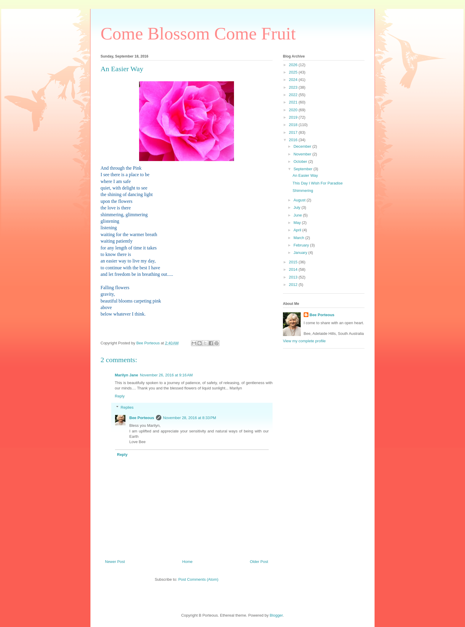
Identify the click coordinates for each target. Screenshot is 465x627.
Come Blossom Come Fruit (198, 33)
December (303, 146)
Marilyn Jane (126, 375)
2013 (294, 277)
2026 (294, 65)
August (300, 200)
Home (187, 561)
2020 (294, 110)
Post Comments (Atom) (198, 579)
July (298, 207)
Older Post (259, 561)
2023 (294, 87)
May (298, 222)
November (303, 154)
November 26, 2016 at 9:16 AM (166, 375)
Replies (127, 407)
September (303, 169)
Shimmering (302, 190)
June (298, 215)
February (302, 245)
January (301, 252)
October (301, 161)
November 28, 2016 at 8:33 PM (189, 418)
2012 (294, 284)
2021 (294, 102)
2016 (294, 140)
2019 (294, 117)
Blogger (276, 615)
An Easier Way (305, 175)
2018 (294, 124)
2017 (294, 132)
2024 (294, 79)
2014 (294, 269)
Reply (120, 396)
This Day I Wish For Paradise (317, 183)
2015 (294, 262)
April (298, 230)
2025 (294, 72)
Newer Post (115, 561)
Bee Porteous (141, 418)
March (299, 237)
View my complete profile (304, 341)
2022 (294, 95)
